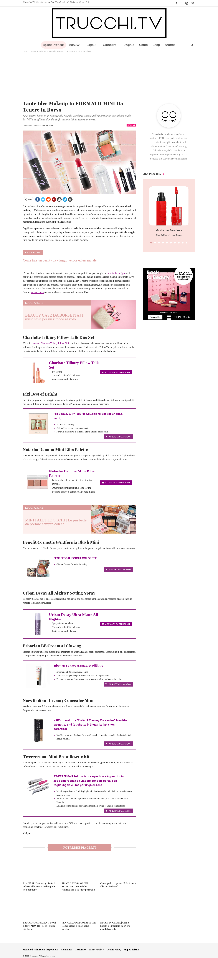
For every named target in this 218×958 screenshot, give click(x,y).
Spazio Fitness (51, 45)
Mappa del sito (131, 950)
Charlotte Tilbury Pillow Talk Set (74, 365)
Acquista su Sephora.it (117, 372)
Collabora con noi (78, 2)
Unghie (129, 45)
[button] (151, 242)
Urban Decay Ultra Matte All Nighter (73, 616)
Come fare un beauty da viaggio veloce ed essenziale (60, 260)
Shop (157, 45)
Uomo (144, 45)
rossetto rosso (37, 292)
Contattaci (66, 950)
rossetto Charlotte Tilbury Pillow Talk (51, 343)
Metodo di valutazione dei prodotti (44, 2)
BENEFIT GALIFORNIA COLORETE (75, 558)
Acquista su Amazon (120, 437)
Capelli (90, 45)
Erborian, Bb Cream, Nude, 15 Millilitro (78, 665)
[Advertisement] (109, 75)
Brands (172, 45)
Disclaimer (80, 950)
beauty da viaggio (116, 273)
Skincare (109, 45)
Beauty (73, 45)
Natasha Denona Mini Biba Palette (72, 473)
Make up (131, 125)
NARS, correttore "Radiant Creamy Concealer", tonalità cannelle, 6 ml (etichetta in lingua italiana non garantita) (90, 725)
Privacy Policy (96, 950)
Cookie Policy (114, 950)
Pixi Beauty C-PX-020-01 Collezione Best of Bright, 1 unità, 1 (88, 416)
